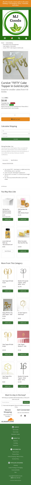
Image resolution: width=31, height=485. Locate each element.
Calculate (15, 139)
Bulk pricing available (6, 216)
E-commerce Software (14, 480)
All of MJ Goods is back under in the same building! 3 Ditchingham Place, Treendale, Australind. (15, 3)
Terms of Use (15, 452)
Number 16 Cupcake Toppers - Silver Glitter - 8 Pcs (23, 378)
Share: (5, 97)
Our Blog (15, 443)
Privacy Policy (15, 454)
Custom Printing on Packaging (15, 467)
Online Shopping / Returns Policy (15, 456)
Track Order (15, 432)
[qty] (15, 130)
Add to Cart (15, 119)
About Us (15, 440)
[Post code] (15, 136)
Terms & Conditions (19, 405)
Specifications (14, 160)
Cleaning (15, 465)
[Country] (15, 133)
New (15, 472)
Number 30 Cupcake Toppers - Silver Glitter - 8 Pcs (23, 282)
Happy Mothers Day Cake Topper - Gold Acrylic (7, 314)
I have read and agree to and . (15, 406)
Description (5, 160)
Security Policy (15, 459)
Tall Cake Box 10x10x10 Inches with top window (6, 211)
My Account (15, 429)
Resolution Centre (15, 434)
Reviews (8, 163)
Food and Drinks (15, 470)
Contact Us (15, 445)
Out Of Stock (8, 251)
